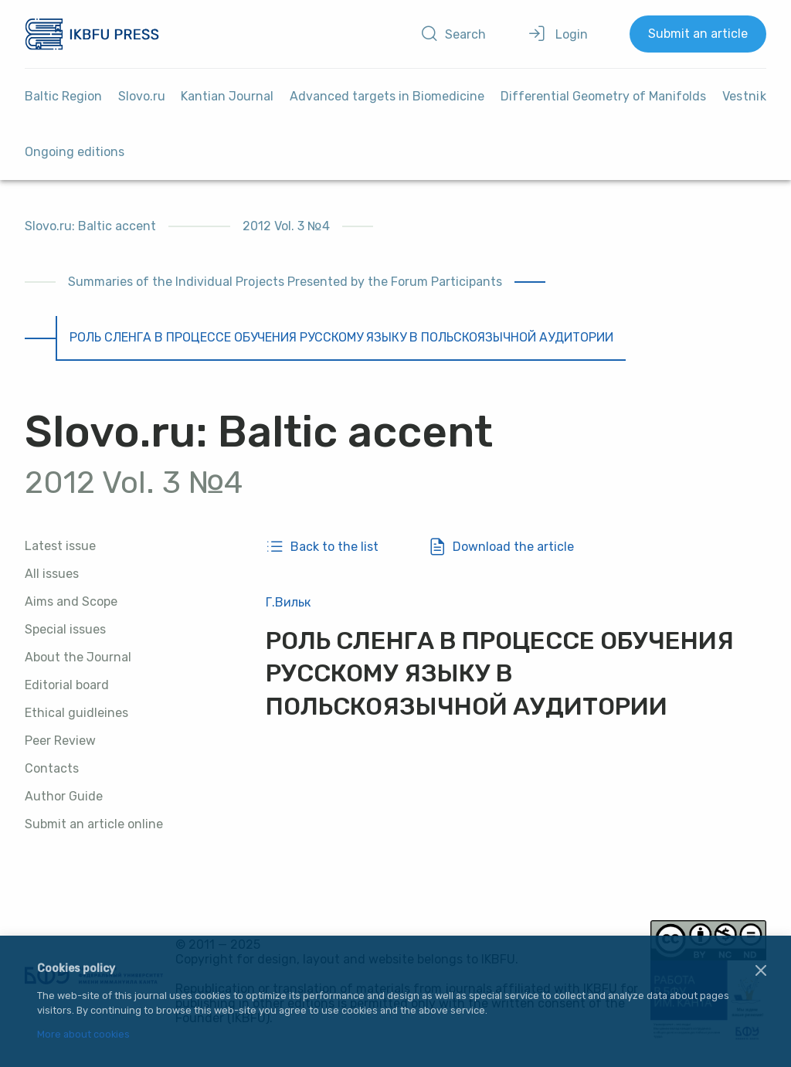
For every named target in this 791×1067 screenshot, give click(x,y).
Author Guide (64, 796)
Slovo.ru (141, 96)
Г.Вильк (288, 602)
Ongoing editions (74, 151)
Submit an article (698, 33)
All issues (52, 573)
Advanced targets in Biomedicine (387, 96)
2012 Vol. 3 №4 (286, 226)
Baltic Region (63, 96)
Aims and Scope (71, 601)
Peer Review (60, 740)
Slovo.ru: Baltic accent (90, 226)
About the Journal (78, 657)
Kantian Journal (227, 96)
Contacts (52, 768)
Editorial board (67, 685)
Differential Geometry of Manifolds (603, 96)
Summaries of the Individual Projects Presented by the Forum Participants (285, 281)
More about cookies (83, 1035)
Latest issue (60, 546)
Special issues (65, 629)
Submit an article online (94, 824)
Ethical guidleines (76, 712)
